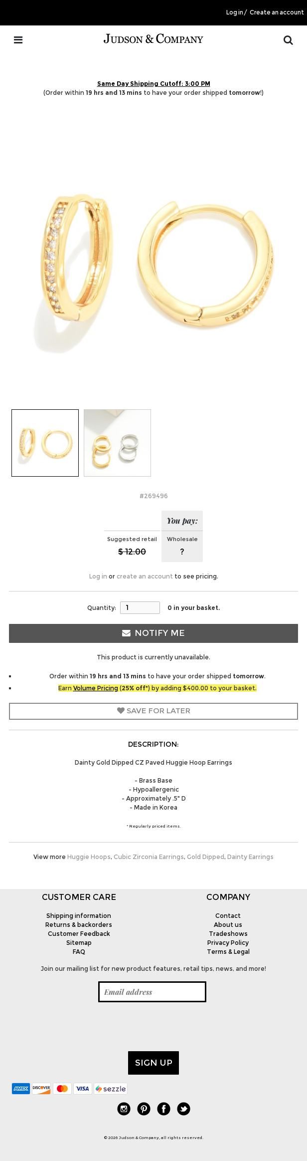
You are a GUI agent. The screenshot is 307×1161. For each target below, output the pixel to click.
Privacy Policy (228, 942)
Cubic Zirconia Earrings (149, 857)
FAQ (79, 951)
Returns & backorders (78, 924)
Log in (234, 12)
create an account (145, 576)
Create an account (277, 12)
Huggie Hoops (89, 857)
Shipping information (78, 915)
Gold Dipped (205, 857)
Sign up (153, 1063)
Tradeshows (228, 933)
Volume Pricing (95, 688)
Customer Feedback (79, 933)
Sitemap (79, 942)
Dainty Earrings (250, 857)
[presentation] (87, 1026)
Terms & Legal (228, 951)
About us (228, 924)
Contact (228, 915)
